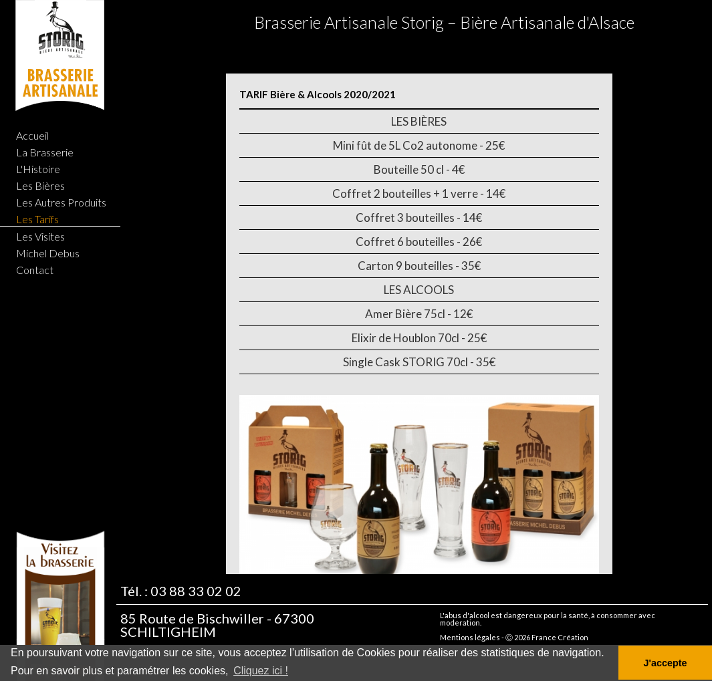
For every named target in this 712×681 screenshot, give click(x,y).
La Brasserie (45, 152)
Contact (34, 269)
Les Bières (40, 185)
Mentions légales (470, 639)
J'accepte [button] (665, 663)
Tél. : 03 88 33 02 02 (180, 592)
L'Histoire (38, 168)
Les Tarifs (37, 219)
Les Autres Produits (61, 202)
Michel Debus (48, 253)
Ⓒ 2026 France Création (546, 639)
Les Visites (40, 236)
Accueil (32, 135)
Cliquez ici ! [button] (260, 670)
